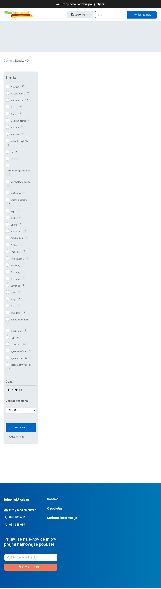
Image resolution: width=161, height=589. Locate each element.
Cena (9, 382)
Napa (13, 212)
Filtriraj (21, 428)
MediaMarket (17, 500)
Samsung (15, 266)
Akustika (15, 88)
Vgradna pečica (18, 352)
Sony (13, 300)
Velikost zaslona (17, 401)
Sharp (13, 293)
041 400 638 (17, 518)
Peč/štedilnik (17, 239)
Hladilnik (15, 135)
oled (13, 219)
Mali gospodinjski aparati (18, 171)
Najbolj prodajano (19, 201)
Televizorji (16, 345)
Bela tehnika (17, 101)
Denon (14, 115)
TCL (12, 338)
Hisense (15, 128)
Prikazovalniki (17, 259)
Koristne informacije (62, 518)
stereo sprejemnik (19, 320)
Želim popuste (30, 568)
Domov (8, 61)
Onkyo (14, 226)
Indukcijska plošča (19, 142)
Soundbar (15, 314)
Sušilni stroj (16, 332)
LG (12, 153)
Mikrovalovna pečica (20, 183)
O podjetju (54, 509)
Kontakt (53, 500)
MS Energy (16, 194)
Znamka (11, 78)
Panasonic (16, 232)
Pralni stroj (16, 253)
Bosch (14, 108)
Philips (14, 246)
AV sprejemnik (18, 94)
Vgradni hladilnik (19, 359)
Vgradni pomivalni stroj (22, 366)
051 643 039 (17, 525)
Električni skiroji (18, 122)
